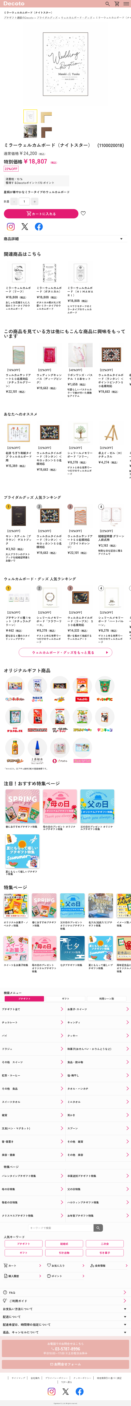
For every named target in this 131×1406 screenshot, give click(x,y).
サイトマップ (18, 1378)
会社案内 (35, 1378)
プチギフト (23, 1244)
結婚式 (64, 1244)
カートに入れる (41, 213)
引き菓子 (105, 1253)
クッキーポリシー (82, 1378)
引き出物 (64, 1253)
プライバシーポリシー (56, 1378)
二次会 (105, 1244)
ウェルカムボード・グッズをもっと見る (63, 652)
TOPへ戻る (66, 1382)
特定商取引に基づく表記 (109, 1378)
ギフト (24, 1253)
